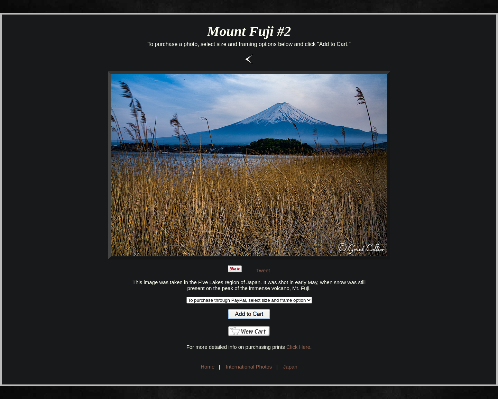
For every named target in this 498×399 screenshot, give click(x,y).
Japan (290, 367)
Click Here (298, 347)
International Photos (249, 367)
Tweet (263, 270)
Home (207, 367)
